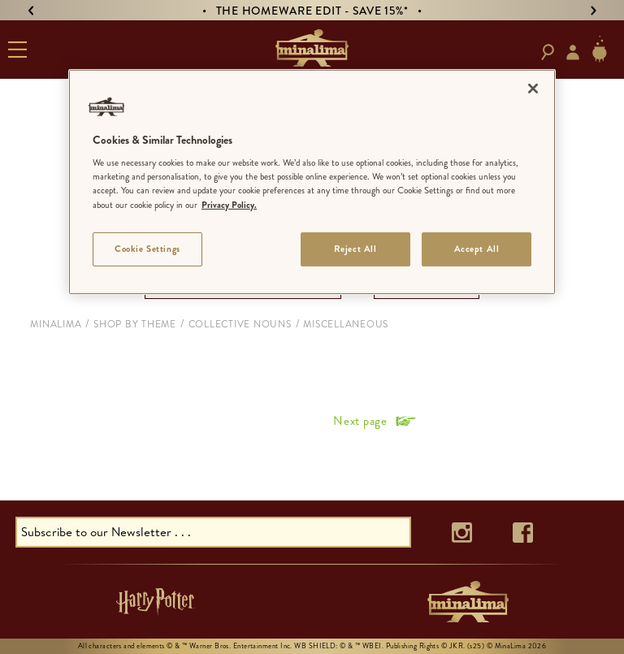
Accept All (477, 247)
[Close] (533, 88)
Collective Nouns (240, 324)
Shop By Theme (134, 324)
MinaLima (55, 324)
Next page (360, 421)
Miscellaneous (345, 324)
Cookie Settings (147, 247)
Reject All (355, 247)
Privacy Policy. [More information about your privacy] (229, 203)
